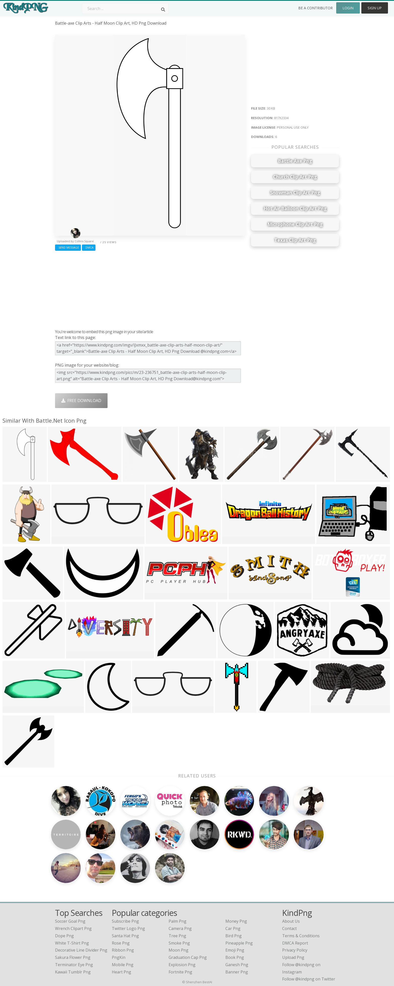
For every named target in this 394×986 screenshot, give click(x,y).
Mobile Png (122, 921)
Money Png (236, 878)
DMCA (88, 247)
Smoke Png (179, 899)
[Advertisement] (150, 289)
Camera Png (180, 885)
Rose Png (121, 899)
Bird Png (233, 892)
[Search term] (125, 8)
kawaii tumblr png (73, 928)
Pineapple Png (239, 899)
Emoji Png (234, 907)
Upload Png (293, 914)
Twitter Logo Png (128, 885)
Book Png (234, 914)
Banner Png (236, 928)
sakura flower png (72, 914)
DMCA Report (295, 899)
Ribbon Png (123, 907)
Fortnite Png (180, 928)
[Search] (163, 9)
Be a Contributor (315, 8)
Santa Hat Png (125, 892)
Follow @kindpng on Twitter (308, 936)
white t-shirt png (72, 899)
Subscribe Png (125, 878)
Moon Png (178, 907)
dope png (64, 892)
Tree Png (177, 892)
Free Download (81, 400)
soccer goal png (70, 878)
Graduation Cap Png (188, 914)
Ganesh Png (236, 921)
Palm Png (177, 878)
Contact (289, 885)
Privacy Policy (294, 907)
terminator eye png (74, 921)
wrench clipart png (73, 885)
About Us (291, 878)
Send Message (68, 247)
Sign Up (375, 8)
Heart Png (121, 928)
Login (348, 8)
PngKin (118, 914)
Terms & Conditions (301, 892)
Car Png (232, 885)
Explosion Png (182, 921)
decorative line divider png (81, 907)
